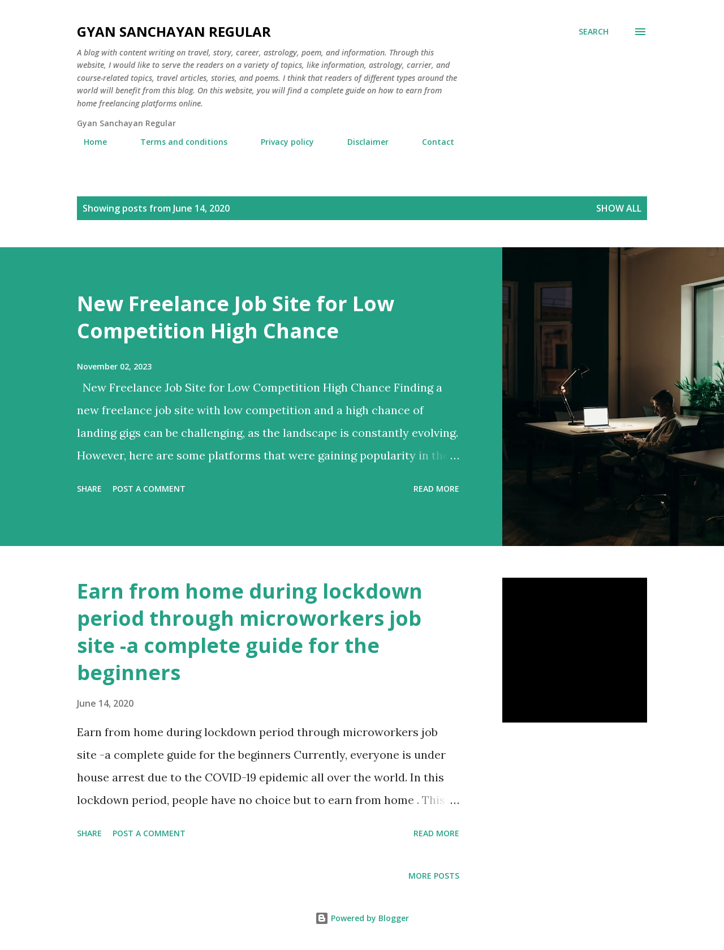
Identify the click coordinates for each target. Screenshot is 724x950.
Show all (618, 208)
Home (88, 141)
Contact (431, 141)
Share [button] (89, 488)
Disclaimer (361, 141)
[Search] (594, 31)
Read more (436, 488)
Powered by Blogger (362, 918)
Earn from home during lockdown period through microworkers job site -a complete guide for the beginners (250, 631)
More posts (433, 875)
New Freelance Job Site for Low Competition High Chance (235, 317)
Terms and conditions (177, 141)
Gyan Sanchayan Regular (174, 31)
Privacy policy (280, 141)
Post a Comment (149, 488)
